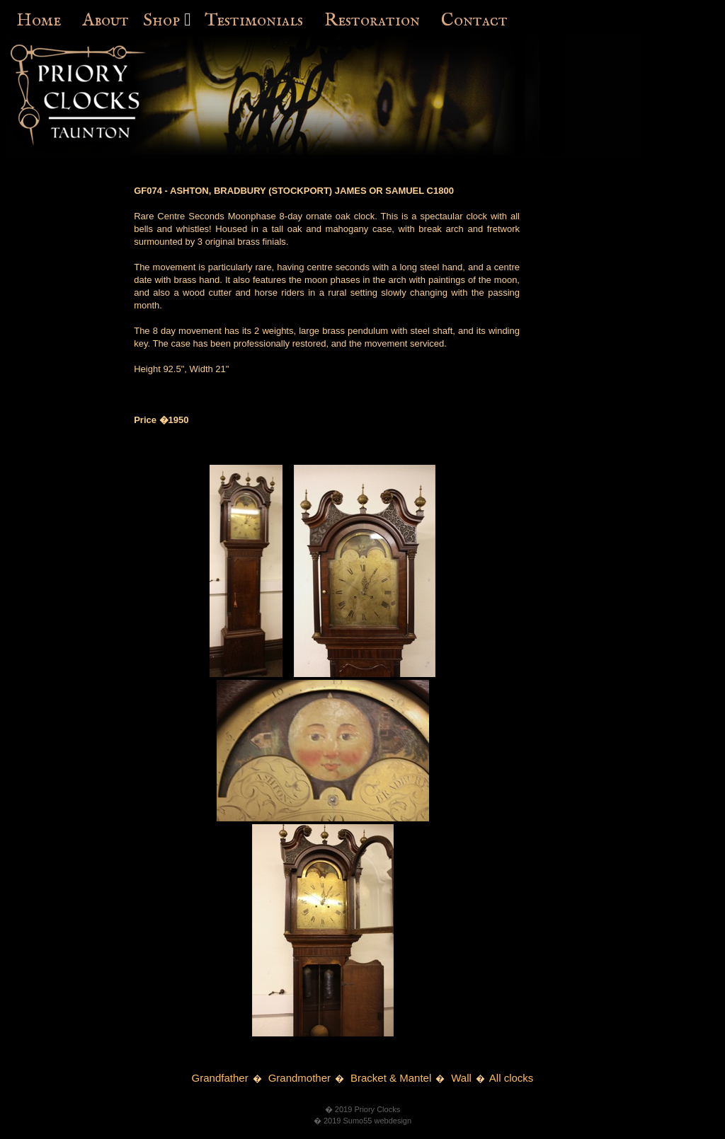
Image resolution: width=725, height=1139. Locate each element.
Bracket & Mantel (390, 1078)
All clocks (511, 1078)
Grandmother (299, 1078)
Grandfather (220, 1078)
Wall (461, 1078)
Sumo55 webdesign (377, 1120)
